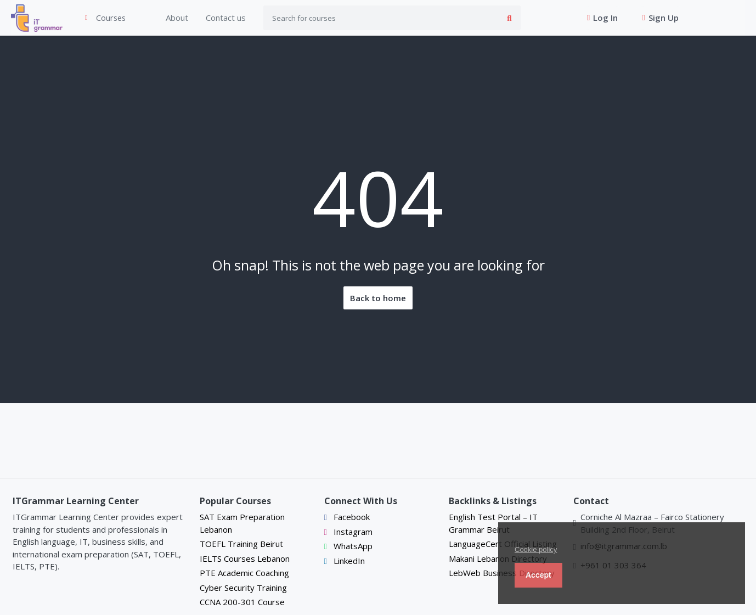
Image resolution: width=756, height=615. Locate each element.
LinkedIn (344, 560)
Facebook (347, 517)
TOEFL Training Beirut (241, 544)
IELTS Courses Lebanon (245, 558)
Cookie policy (536, 549)
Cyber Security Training (243, 587)
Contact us (213, 18)
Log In (595, 18)
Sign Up (653, 18)
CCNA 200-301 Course (242, 602)
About (164, 18)
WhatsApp (348, 546)
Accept (538, 575)
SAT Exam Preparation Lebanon (242, 523)
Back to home (378, 298)
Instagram (348, 531)
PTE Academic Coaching (244, 573)
